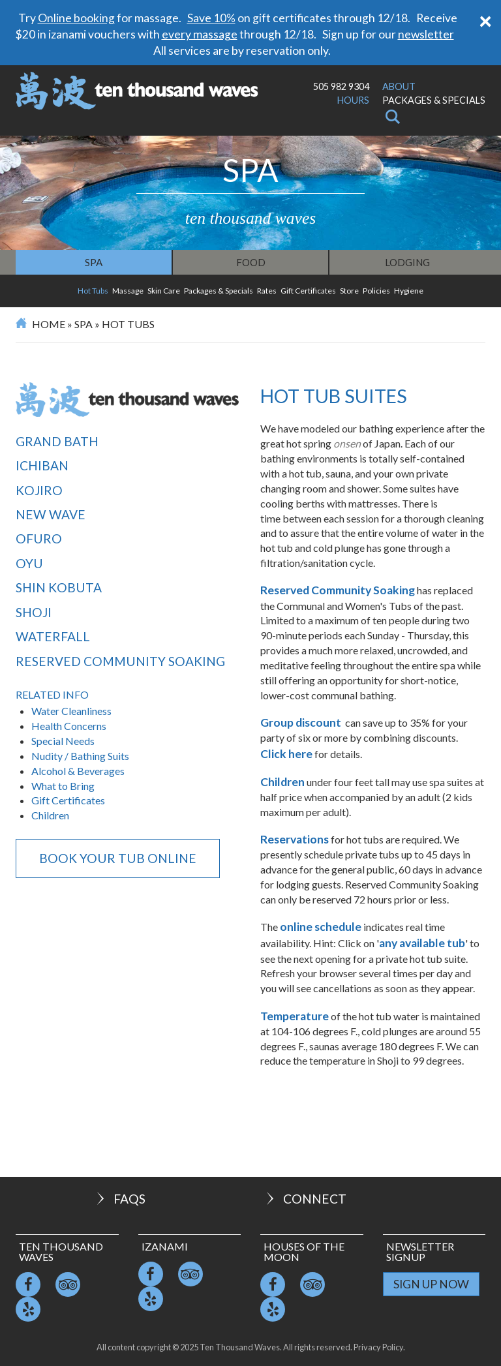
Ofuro (39, 538)
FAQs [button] (119, 1198)
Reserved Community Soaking (120, 661)
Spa (93, 262)
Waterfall (53, 636)
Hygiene (408, 291)
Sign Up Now (431, 1284)
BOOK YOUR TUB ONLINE (117, 858)
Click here (286, 754)
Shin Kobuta (59, 587)
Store (349, 291)
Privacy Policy (378, 1347)
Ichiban (42, 465)
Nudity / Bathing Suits (80, 756)
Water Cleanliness (71, 711)
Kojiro (39, 490)
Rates (267, 291)
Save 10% (211, 18)
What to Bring (63, 786)
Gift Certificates (308, 291)
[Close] (485, 19)
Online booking (76, 18)
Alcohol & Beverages (78, 771)
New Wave (50, 514)
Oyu (29, 563)
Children (51, 815)
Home (48, 324)
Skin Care (163, 291)
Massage (128, 291)
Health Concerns (68, 726)
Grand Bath (57, 441)
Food (251, 262)
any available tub (422, 943)
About (399, 86)
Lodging (407, 262)
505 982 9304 (341, 86)
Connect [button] (305, 1198)
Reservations (294, 839)
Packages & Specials (433, 100)
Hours (353, 100)
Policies (376, 291)
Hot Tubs (93, 291)
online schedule (320, 926)
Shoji (34, 612)
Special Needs (63, 741)
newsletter (426, 34)
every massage (199, 34)
